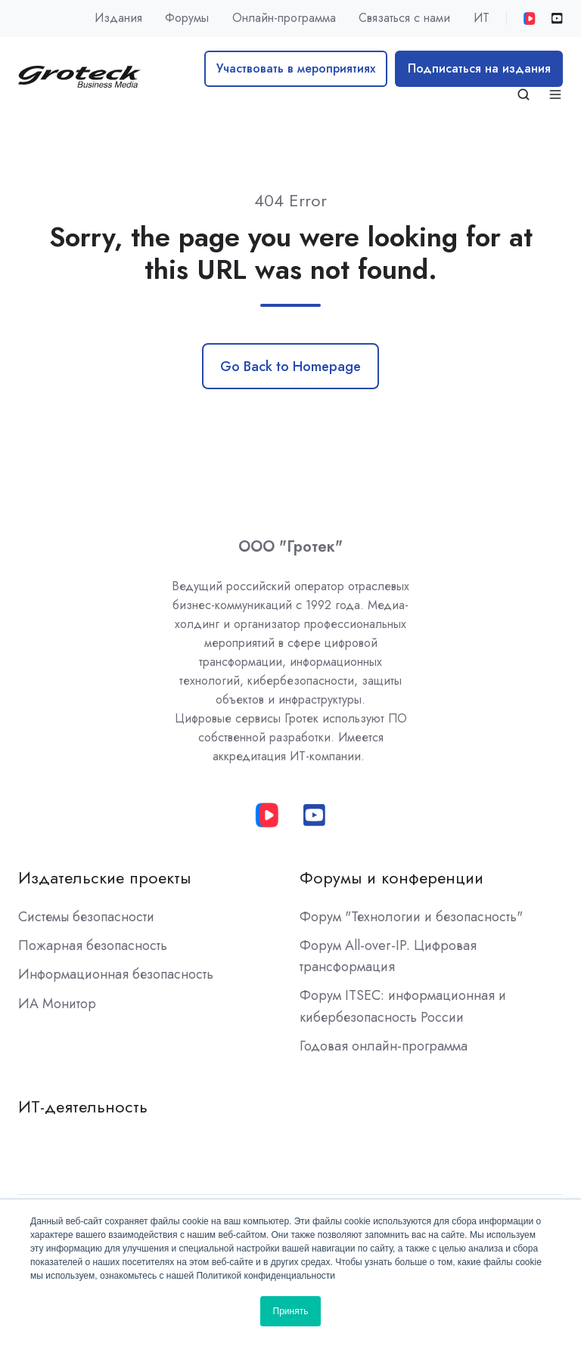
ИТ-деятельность (83, 1107)
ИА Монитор (57, 1003)
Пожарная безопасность (92, 945)
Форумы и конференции (391, 878)
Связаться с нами (404, 17)
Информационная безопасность (115, 974)
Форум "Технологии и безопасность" (411, 917)
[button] (523, 94)
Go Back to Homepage (290, 366)
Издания (118, 17)
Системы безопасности (86, 917)
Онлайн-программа (284, 17)
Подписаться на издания (479, 68)
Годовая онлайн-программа (384, 1046)
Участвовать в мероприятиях (295, 68)
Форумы (187, 17)
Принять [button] (291, 1311)
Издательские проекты (104, 878)
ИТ (481, 17)
